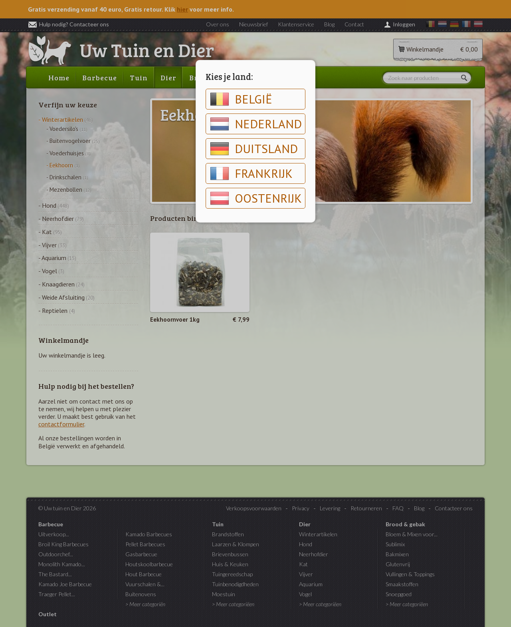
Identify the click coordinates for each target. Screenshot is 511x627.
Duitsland (254, 148)
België (241, 99)
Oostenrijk (256, 198)
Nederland (256, 123)
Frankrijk (251, 173)
